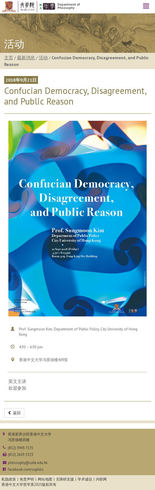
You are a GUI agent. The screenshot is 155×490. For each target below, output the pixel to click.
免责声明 (27, 479)
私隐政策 (8, 479)
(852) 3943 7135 (20, 448)
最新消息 (26, 57)
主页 (8, 57)
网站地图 (45, 479)
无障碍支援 (65, 479)
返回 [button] (14, 412)
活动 (43, 57)
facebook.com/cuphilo (26, 469)
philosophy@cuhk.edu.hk (27, 462)
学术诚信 (85, 479)
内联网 (101, 479)
